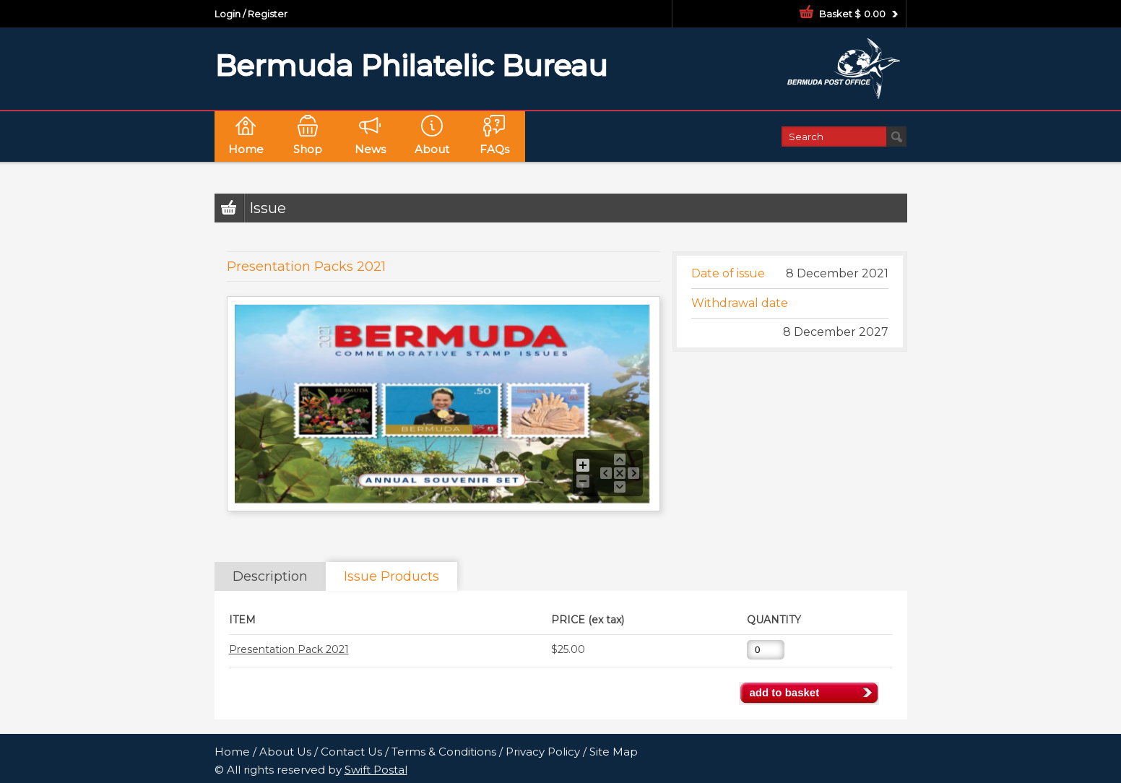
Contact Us (351, 751)
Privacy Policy (543, 751)
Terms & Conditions (443, 751)
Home (232, 751)
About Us (285, 751)
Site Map (613, 751)
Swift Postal (376, 769)
